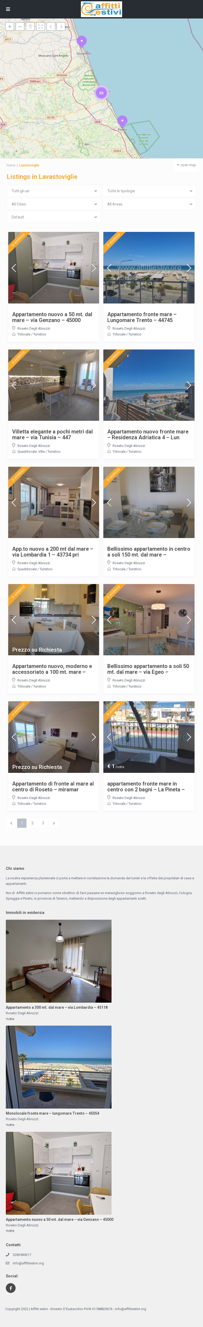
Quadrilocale (27, 452)
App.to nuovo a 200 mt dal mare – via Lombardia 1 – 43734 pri (52, 552)
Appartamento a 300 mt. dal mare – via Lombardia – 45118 (57, 1007)
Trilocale (23, 334)
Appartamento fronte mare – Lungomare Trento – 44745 (142, 317)
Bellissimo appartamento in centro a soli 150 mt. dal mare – (148, 552)
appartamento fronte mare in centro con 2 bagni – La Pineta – (146, 786)
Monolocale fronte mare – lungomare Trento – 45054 (52, 1113)
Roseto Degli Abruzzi (33, 328)
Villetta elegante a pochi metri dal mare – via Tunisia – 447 (52, 434)
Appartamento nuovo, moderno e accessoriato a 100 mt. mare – (52, 669)
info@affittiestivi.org (28, 1263)
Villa (41, 452)
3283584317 (22, 1255)
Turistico (39, 334)
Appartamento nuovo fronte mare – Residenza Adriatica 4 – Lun (147, 434)
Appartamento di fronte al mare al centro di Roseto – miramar (53, 786)
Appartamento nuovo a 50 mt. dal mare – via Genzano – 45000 (52, 317)
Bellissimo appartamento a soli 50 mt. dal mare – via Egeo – (148, 669)
